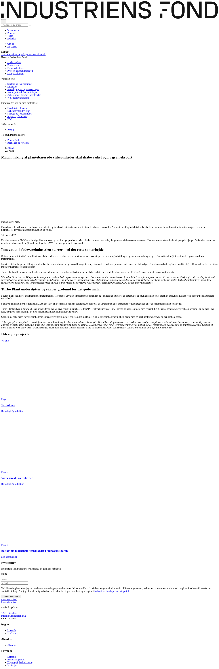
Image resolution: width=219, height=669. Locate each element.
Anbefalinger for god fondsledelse (24, 95)
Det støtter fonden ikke (18, 111)
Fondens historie (15, 68)
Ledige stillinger (15, 73)
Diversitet (12, 86)
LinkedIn (11, 630)
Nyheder (11, 38)
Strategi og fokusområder (19, 84)
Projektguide (13, 140)
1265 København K (10, 54)
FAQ (9, 119)
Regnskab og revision (18, 142)
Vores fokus (13, 30)
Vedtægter (12, 665)
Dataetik (11, 657)
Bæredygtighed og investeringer (23, 89)
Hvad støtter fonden (17, 108)
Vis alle (5, 340)
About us (11, 645)
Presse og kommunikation (20, 70)
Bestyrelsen (13, 65)
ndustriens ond (9, 599)
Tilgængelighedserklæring (20, 662)
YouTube (11, 633)
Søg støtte (12, 46)
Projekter (11, 33)
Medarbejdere (14, 62)
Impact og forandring (17, 116)
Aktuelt (11, 148)
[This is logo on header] (109, 18)
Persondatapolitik (16, 659)
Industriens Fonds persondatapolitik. (112, 591)
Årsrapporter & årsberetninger (22, 92)
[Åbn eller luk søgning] (3, 21)
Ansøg (10, 129)
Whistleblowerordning (18, 97)
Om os (10, 43)
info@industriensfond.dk (33, 54)
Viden (10, 35)
